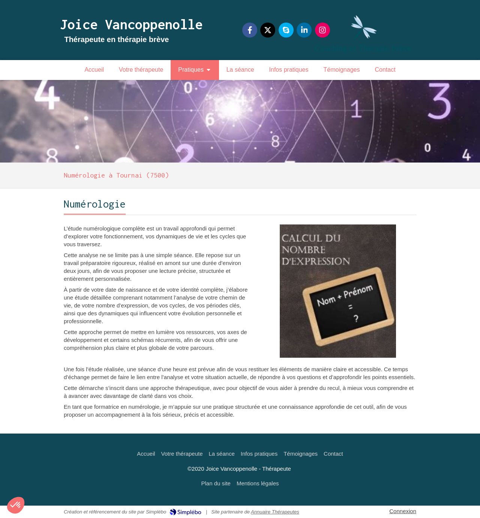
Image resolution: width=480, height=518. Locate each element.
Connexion (402, 511)
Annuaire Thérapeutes (275, 512)
